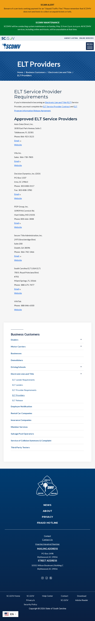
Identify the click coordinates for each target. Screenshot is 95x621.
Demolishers (17, 360)
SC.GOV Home (13, 596)
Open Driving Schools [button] (81, 366)
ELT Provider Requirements (24, 390)
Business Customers (36, 72)
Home (20, 72)
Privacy (47, 517)
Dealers (14, 339)
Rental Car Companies (21, 413)
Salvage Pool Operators (22, 433)
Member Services (19, 427)
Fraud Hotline (47, 522)
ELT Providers (18, 395)
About (47, 511)
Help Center (47, 596)
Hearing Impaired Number (47, 544)
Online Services (86, 38)
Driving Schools (18, 367)
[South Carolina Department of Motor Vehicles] (11, 46)
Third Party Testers (20, 447)
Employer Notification (21, 406)
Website (18, 144)
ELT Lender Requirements (23, 379)
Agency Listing (71, 38)
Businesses (16, 353)
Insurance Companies (21, 420)
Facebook (46, 578)
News (47, 505)
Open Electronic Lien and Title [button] (81, 373)
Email (17, 140)
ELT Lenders (17, 385)
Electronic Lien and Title (59, 72)
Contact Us (47, 539)
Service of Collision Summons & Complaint (31, 440)
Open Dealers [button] (81, 339)
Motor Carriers (18, 346)
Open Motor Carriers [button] (81, 346)
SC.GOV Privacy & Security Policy (30, 600)
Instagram (42, 578)
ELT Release (17, 400)
